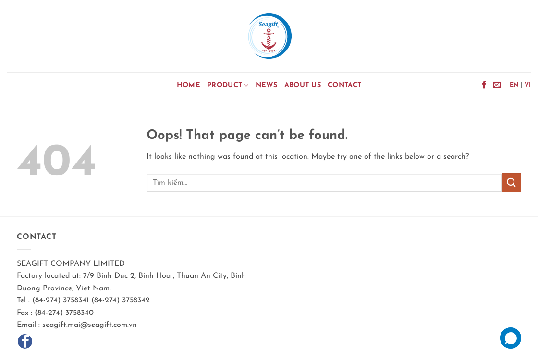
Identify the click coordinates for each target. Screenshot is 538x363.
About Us (302, 85)
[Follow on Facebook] (484, 85)
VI (528, 85)
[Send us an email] (497, 85)
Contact (344, 85)
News (267, 85)
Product (228, 85)
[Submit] (511, 182)
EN (514, 85)
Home (188, 85)
